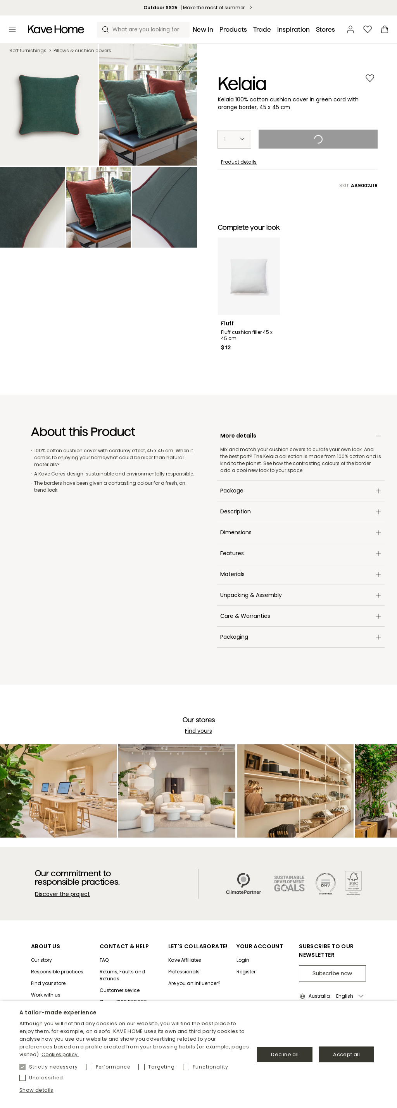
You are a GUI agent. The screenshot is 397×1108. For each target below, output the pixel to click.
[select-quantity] (234, 139)
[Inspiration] (293, 29)
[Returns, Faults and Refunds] (131, 975)
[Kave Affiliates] (198, 960)
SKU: (358, 185)
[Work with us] (57, 995)
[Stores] (325, 29)
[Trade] (262, 29)
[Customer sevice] (131, 990)
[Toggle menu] (12, 29)
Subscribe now (332, 973)
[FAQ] (131, 960)
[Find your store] (57, 983)
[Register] (259, 971)
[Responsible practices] (57, 971)
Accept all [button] (346, 1054)
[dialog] (198, 1054)
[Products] (233, 29)
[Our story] (57, 960)
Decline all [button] (285, 1054)
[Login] (259, 960)
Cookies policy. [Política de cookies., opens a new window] (60, 1054)
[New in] (203, 29)
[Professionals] (198, 971)
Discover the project (62, 894)
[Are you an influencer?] (198, 983)
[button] (134, 1090)
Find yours (198, 731)
